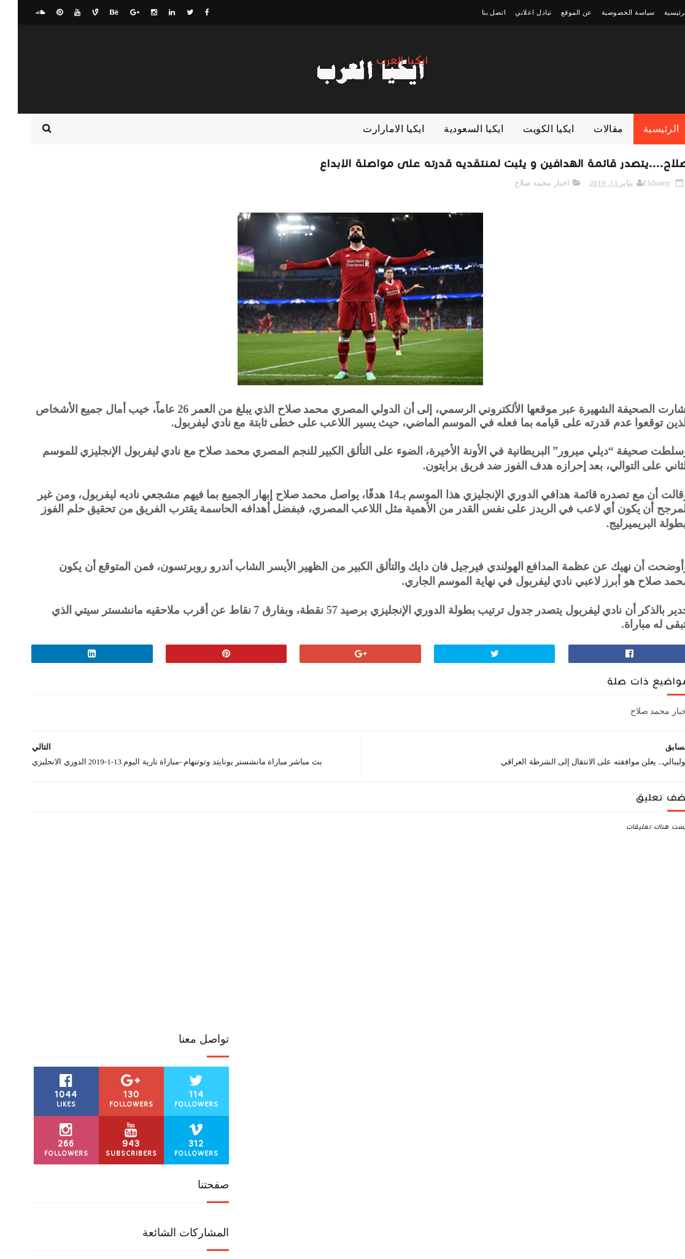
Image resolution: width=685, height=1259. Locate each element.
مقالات (591, 141)
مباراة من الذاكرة (179, 1031)
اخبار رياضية (158, 923)
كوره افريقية (90, 1009)
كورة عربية (139, 1009)
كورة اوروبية (50, 988)
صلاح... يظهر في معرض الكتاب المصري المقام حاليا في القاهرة (78, 639)
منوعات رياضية (183, 1052)
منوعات (92, 1031)
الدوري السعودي (113, 945)
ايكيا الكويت (530, 141)
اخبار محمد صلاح (524, 198)
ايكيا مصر (140, 988)
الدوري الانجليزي (179, 945)
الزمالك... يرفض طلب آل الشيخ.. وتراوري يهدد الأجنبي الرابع (82, 415)
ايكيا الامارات (106, 966)
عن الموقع (559, 12)
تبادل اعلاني (515, 12)
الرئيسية (658, 12)
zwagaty (636, 1244)
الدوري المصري (48, 945)
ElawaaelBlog (572, 1244)
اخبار (198, 923)
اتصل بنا (476, 12)
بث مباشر (97, 988)
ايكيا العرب (384, 60)
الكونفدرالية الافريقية (173, 966)
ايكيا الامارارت (375, 141)
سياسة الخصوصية (610, 12)
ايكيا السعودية (456, 141)
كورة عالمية (188, 1009)
